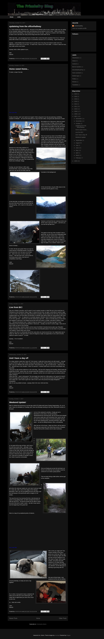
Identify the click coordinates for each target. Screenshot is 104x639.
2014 (75, 104)
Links (19, 17)
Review (74, 82)
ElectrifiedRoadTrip (77, 70)
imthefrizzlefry (78, 26)
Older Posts (62, 618)
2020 (75, 96)
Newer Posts (13, 618)
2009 (75, 111)
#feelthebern (75, 58)
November (79, 121)
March (78, 155)
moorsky (57, 635)
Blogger (68, 635)
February (78, 158)
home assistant (76, 73)
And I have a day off (18, 358)
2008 (75, 114)
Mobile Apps (75, 76)
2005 (75, 161)
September (79, 140)
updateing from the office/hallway (25, 26)
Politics (74, 79)
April (77, 153)
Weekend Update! (17, 402)
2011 (75, 106)
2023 (75, 94)
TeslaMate (75, 85)
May (77, 150)
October (78, 123)
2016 (75, 101)
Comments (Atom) (41, 624)
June (77, 148)
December (79, 118)
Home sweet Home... (19, 69)
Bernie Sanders (76, 67)
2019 (75, 99)
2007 (75, 116)
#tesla (74, 61)
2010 (75, 109)
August (78, 143)
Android (74, 64)
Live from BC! (15, 307)
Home (11, 17)
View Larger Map (13, 112)
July (77, 145)
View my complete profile (79, 28)
